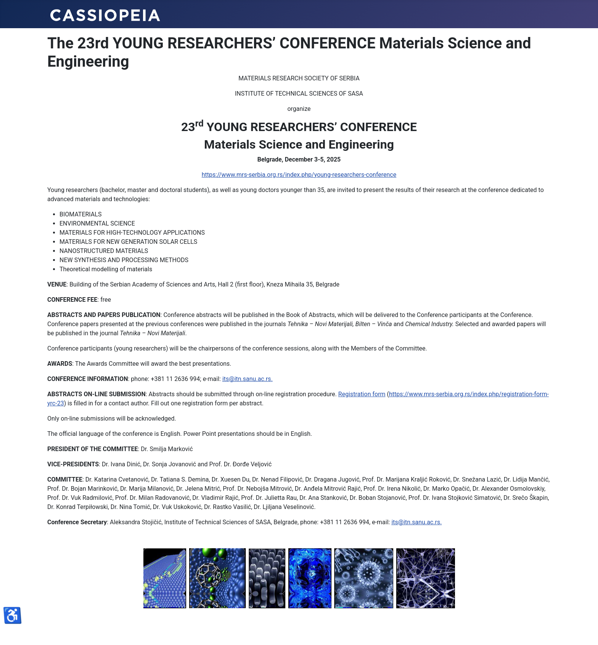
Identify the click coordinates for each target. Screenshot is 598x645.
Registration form (362, 394)
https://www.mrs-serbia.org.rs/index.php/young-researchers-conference (299, 174)
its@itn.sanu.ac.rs (246, 379)
